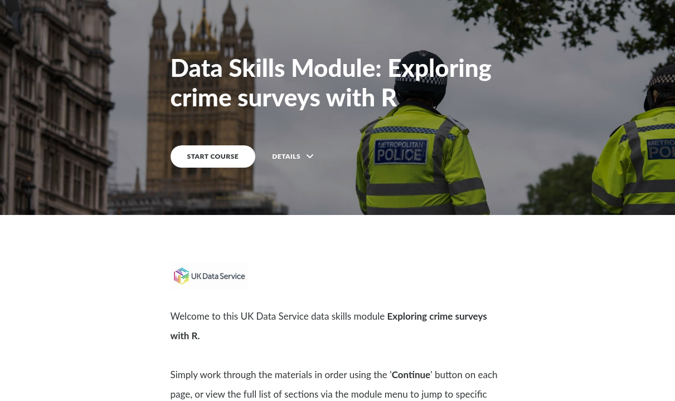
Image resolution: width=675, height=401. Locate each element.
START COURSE (213, 156)
